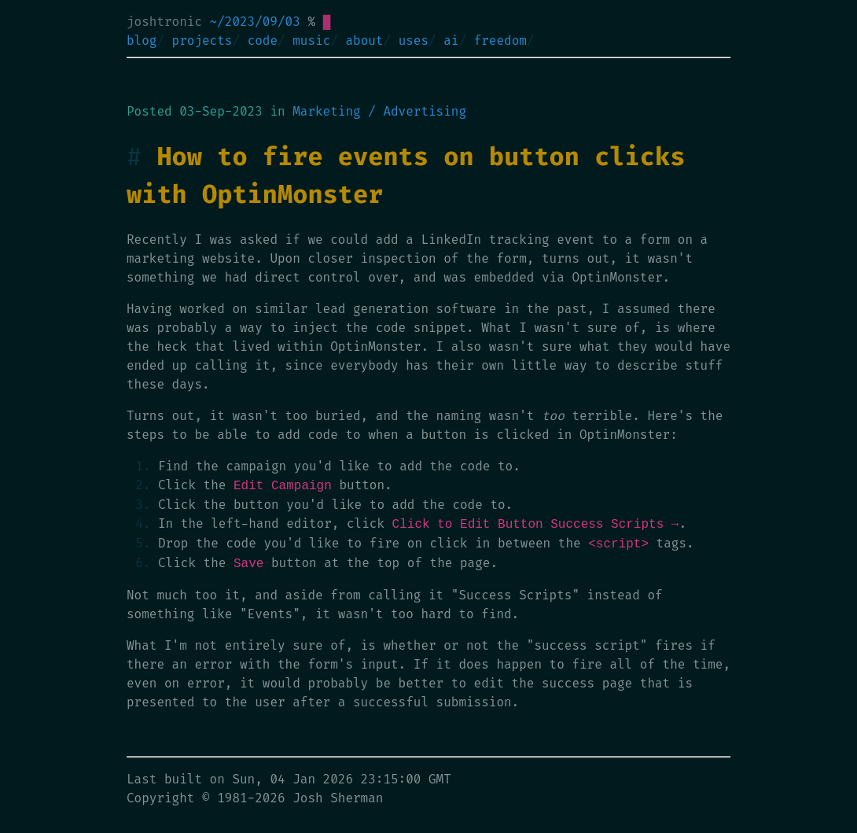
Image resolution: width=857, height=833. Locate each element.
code (263, 40)
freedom (500, 40)
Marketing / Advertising (379, 111)
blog (141, 40)
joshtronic (164, 21)
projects (202, 40)
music (311, 40)
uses (413, 40)
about (364, 40)
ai (450, 40)
